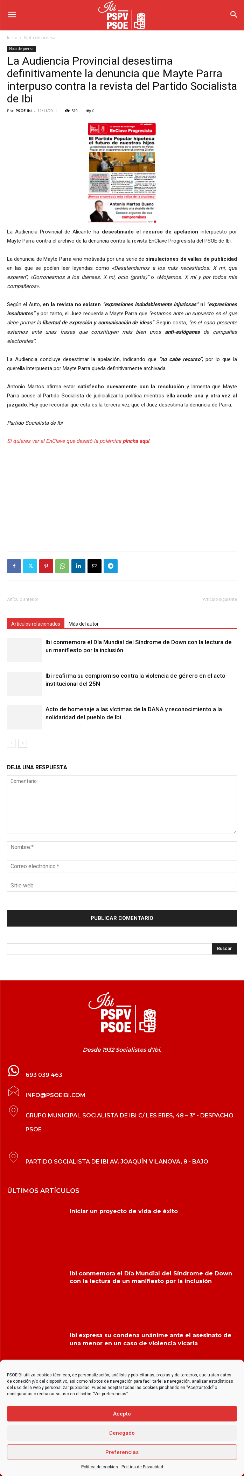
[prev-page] (11, 743)
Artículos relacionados (35, 624)
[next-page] (22, 743)
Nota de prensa (39, 38)
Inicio (12, 38)
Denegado (122, 1433)
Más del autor (84, 624)
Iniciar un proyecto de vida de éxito (124, 1211)
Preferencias (122, 1452)
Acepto (122, 1414)
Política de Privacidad (142, 1466)
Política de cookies (99, 1466)
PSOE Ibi (23, 110)
